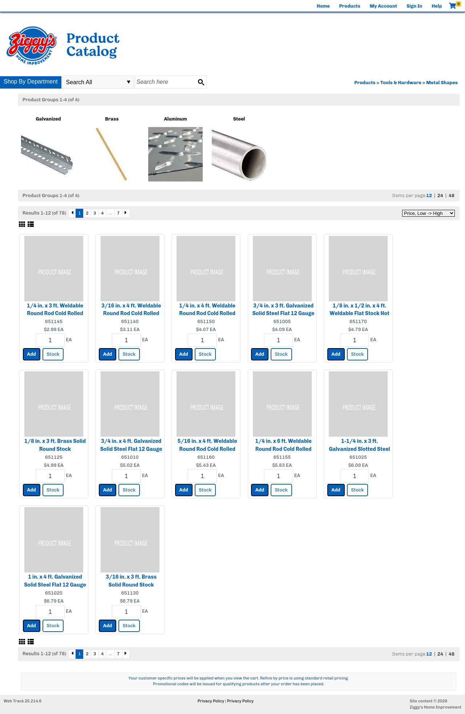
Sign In (414, 6)
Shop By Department (31, 81)
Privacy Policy (211, 701)
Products (349, 6)
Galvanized (48, 119)
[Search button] (200, 82)
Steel (239, 119)
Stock (52, 354)
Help (437, 6)
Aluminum (175, 119)
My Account (383, 6)
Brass (111, 119)
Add (31, 354)
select (129, 82)
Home (323, 6)
